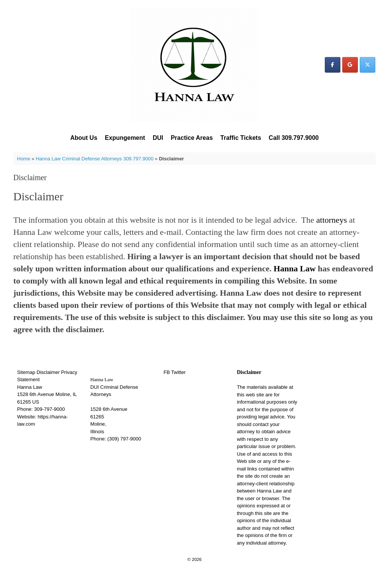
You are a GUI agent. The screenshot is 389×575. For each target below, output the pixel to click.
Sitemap (26, 372)
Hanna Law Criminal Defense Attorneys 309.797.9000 (94, 159)
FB (167, 372)
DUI (158, 138)
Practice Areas (192, 138)
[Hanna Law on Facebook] (332, 65)
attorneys (331, 220)
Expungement (125, 138)
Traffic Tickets (240, 138)
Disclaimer (48, 372)
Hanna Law (296, 268)
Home (23, 159)
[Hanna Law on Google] (350, 65)
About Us (83, 138)
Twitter (178, 372)
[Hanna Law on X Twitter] (367, 65)
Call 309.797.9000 (294, 138)
